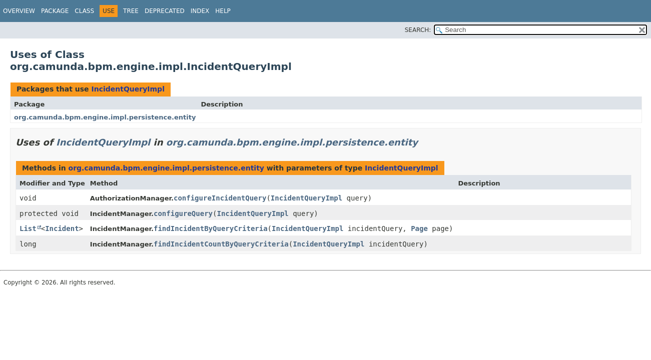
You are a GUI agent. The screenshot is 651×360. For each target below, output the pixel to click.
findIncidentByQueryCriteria (211, 228)
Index (200, 11)
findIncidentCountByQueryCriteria (221, 244)
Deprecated (165, 11)
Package (55, 11)
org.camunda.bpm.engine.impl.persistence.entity (105, 117)
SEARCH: (418, 30)
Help (223, 11)
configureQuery (183, 214)
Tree (131, 11)
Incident (62, 228)
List (28, 228)
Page (419, 228)
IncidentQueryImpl (127, 89)
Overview (19, 11)
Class (84, 11)
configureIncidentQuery (220, 198)
